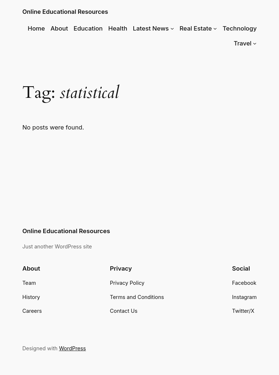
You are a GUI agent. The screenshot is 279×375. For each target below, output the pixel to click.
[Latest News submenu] (172, 28)
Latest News (151, 28)
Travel (242, 43)
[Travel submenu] (254, 43)
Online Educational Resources (65, 11)
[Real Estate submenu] (215, 28)
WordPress (72, 348)
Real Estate (195, 28)
